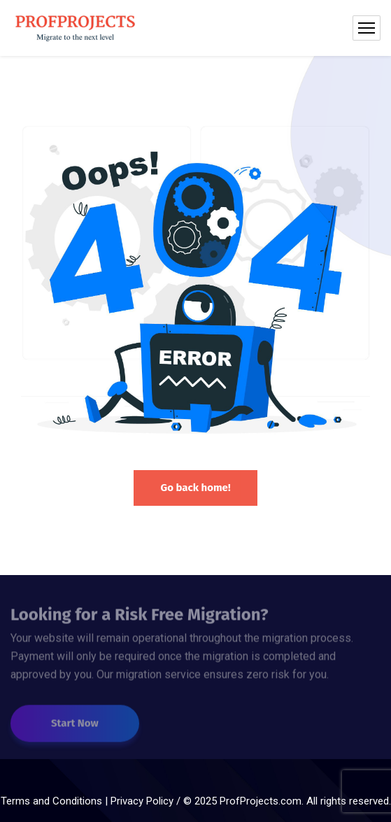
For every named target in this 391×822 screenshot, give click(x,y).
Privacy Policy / (147, 801)
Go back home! (195, 487)
